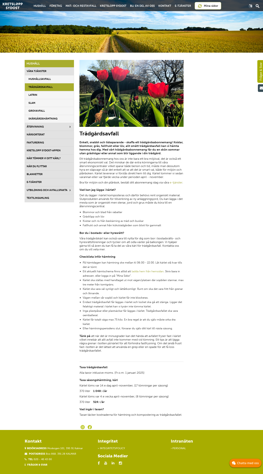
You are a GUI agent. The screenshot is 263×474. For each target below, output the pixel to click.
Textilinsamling (38, 198)
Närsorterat (36, 134)
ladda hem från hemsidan (148, 271)
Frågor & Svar (37, 464)
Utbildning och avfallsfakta (47, 190)
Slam (31, 103)
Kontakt (164, 5)
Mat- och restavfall (81, 5)
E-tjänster (183, 5)
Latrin (32, 94)
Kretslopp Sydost (113, 5)
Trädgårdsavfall (40, 87)
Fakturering (35, 142)
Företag (55, 5)
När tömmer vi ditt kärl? (44, 158)
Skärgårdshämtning (43, 118)
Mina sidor (208, 6)
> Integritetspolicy (111, 448)
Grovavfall (36, 110)
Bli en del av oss (142, 5)
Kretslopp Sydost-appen (44, 150)
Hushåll (40, 5)
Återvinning (35, 126)
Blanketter (35, 174)
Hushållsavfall (39, 79)
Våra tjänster (36, 71)
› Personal (178, 448)
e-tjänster (176, 182)
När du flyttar (37, 166)
